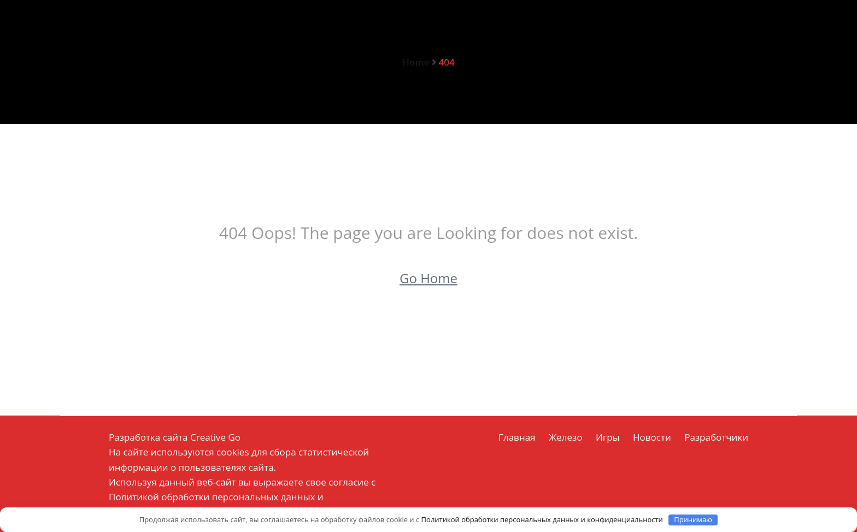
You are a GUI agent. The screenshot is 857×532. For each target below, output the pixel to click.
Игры (608, 437)
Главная (516, 437)
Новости (652, 437)
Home (415, 62)
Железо (566, 437)
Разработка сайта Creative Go (174, 437)
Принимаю (693, 519)
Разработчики (716, 437)
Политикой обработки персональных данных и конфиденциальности (542, 519)
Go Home (428, 278)
